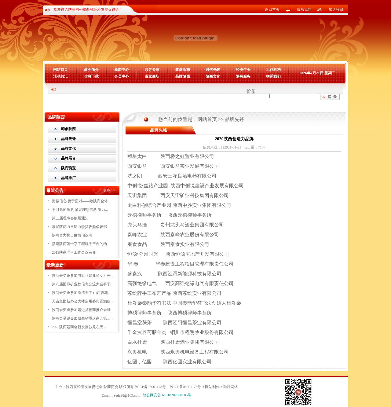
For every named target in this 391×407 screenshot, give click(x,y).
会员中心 (121, 76)
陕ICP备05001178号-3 (187, 387)
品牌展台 (68, 158)
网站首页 (60, 70)
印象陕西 (68, 129)
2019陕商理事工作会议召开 (74, 252)
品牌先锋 (68, 139)
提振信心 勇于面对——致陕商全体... (81, 201)
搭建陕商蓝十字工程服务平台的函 (79, 244)
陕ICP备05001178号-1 (152, 387)
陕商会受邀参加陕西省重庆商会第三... (82, 318)
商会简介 (91, 70)
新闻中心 (121, 70)
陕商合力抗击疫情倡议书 (72, 235)
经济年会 (243, 70)
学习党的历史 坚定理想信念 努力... (80, 209)
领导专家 (152, 70)
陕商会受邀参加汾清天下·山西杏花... (81, 293)
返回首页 (272, 9)
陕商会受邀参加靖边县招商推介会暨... (82, 310)
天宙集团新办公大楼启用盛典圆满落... (82, 301)
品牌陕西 (182, 76)
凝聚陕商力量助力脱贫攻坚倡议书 (79, 227)
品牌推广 (68, 178)
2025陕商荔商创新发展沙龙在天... (79, 327)
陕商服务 (243, 76)
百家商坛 (152, 76)
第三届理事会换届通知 (70, 218)
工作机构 (273, 70)
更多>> (109, 190)
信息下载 (91, 76)
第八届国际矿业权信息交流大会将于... (82, 284)
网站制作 (212, 387)
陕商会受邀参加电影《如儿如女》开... (82, 275)
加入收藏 (336, 9)
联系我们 (304, 9)
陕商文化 (213, 76)
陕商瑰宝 (68, 168)
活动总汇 (60, 76)
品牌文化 (68, 148)
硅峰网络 (230, 387)
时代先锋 (213, 70)
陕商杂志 (182, 70)
